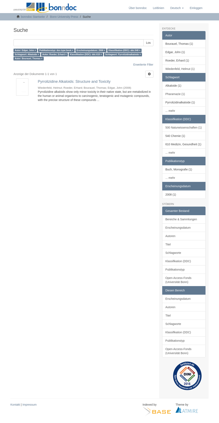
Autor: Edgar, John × (25, 50)
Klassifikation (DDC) (178, 261)
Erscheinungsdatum (178, 227)
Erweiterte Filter (143, 64)
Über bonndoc (138, 8)
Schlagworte (173, 252)
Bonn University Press (64, 16)
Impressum (29, 404)
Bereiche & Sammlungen (181, 219)
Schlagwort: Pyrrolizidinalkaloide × (123, 54)
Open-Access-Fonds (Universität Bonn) (178, 280)
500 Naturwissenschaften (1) (183, 127)
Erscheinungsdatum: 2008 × (91, 50)
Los (148, 42)
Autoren (170, 236)
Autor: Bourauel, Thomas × (28, 58)
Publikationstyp (175, 269)
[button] (177, 8)
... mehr (170, 110)
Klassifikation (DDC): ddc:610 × (86, 54)
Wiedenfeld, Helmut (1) (180, 68)
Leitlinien (158, 8)
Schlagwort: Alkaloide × (27, 54)
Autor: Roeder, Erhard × (54, 54)
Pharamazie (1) (175, 94)
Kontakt (15, 404)
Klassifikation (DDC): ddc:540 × (124, 50)
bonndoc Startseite (33, 16)
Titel (168, 244)
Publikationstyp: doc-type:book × (56, 50)
